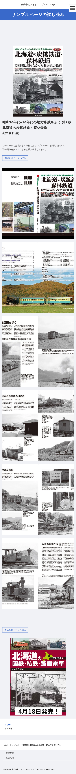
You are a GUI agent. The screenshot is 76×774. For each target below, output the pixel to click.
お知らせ (10, 758)
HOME (6, 745)
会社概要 (10, 753)
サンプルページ (16, 745)
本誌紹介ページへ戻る (15, 158)
